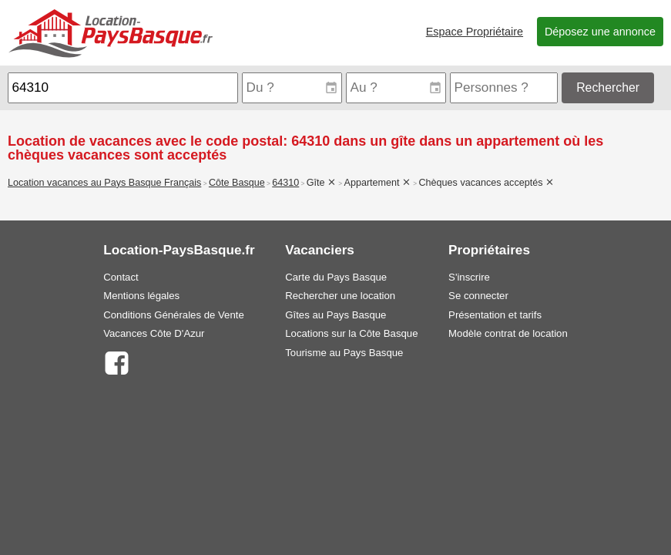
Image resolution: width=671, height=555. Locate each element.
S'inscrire (469, 277)
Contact (120, 277)
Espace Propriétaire (474, 31)
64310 (285, 182)
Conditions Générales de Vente (173, 315)
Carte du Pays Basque (336, 277)
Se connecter (478, 295)
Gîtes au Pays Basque (335, 315)
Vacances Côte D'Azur (153, 333)
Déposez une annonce (600, 31)
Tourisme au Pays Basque (344, 352)
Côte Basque (237, 182)
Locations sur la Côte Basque (351, 333)
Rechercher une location (340, 295)
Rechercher (607, 87)
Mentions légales (141, 295)
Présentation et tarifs (495, 315)
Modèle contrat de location (508, 333)
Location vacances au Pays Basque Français (104, 182)
